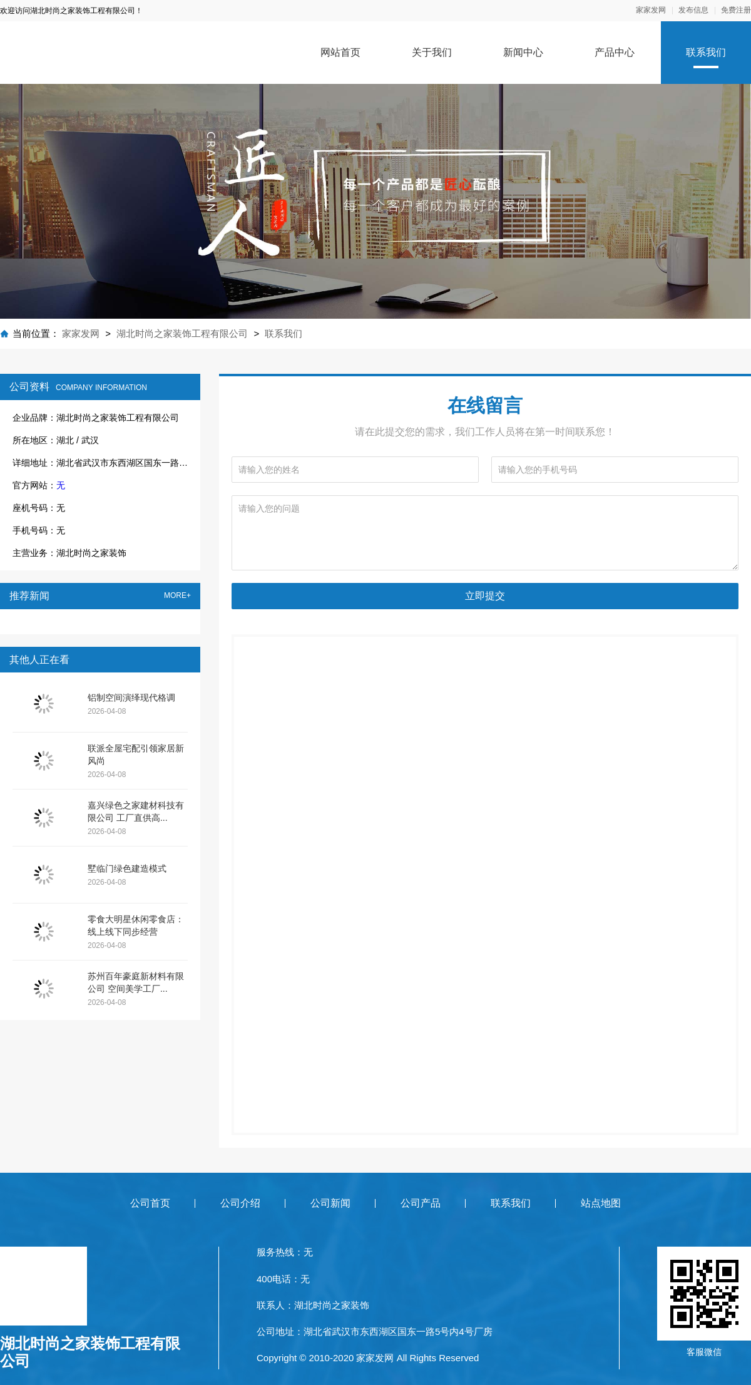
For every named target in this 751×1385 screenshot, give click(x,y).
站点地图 (601, 1203)
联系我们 (706, 52)
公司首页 (150, 1203)
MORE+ (177, 596)
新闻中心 (523, 52)
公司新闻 (330, 1203)
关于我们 (432, 52)
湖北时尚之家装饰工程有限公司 (182, 333)
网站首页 (340, 52)
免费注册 (736, 10)
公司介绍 (240, 1203)
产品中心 (615, 52)
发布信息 (693, 10)
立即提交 (485, 595)
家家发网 (651, 10)
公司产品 (421, 1203)
